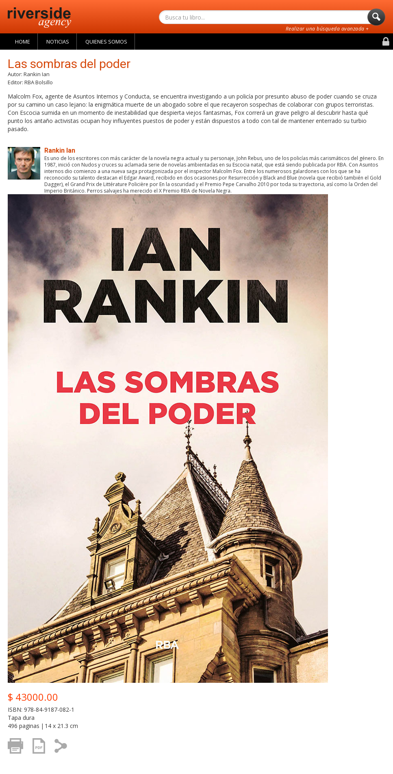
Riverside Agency (39, 17)
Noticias (57, 41)
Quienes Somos (106, 41)
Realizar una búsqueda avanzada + (327, 28)
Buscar (376, 19)
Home (22, 41)
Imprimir (18, 749)
